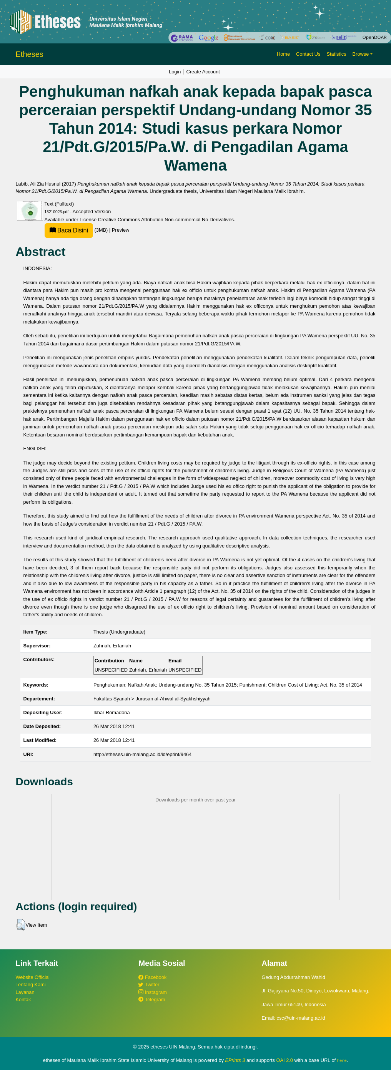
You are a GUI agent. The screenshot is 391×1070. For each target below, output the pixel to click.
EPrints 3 (235, 1060)
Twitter (148, 984)
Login (175, 72)
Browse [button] (361, 54)
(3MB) (77, 230)
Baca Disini (69, 230)
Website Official (33, 977)
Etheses (29, 54)
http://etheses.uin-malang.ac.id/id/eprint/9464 (142, 754)
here (342, 1060)
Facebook (152, 977)
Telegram (151, 999)
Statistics (336, 54)
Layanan (25, 992)
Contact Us (308, 54)
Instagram (152, 992)
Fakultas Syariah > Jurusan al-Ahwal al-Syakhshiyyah (152, 699)
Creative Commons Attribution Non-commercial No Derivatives (166, 219)
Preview (121, 230)
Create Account (203, 72)
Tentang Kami (31, 984)
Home (283, 54)
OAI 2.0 (284, 1060)
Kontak (23, 999)
